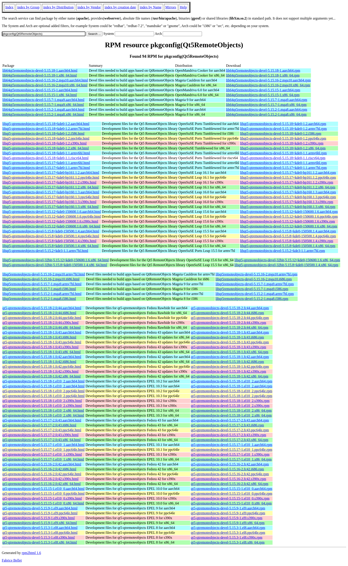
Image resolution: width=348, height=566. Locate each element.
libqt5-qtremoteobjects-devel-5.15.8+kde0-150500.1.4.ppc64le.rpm (288, 236)
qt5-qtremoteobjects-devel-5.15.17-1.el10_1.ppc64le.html (43, 449)
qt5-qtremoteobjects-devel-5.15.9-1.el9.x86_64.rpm (228, 523)
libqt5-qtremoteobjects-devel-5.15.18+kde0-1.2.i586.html (43, 133)
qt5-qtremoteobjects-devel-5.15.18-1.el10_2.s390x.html (42, 401)
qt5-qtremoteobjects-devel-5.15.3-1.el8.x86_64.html (39, 542)
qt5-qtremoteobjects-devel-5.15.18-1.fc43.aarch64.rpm (230, 332)
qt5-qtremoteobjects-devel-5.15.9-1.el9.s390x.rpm (226, 518)
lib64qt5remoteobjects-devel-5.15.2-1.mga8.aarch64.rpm (266, 109)
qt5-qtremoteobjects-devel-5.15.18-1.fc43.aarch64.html (41, 332)
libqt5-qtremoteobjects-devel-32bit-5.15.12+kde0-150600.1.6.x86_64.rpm (287, 260)
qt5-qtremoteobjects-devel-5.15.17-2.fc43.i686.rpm (227, 425)
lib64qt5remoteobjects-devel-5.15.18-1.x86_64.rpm (262, 75)
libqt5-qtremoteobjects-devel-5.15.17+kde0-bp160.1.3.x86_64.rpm (287, 207)
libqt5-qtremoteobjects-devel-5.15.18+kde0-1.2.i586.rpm (280, 133)
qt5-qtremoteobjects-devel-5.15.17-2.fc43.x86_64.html (41, 440)
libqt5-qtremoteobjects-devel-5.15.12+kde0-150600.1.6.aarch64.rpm (289, 212)
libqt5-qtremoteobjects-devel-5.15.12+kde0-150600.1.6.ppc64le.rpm (289, 216)
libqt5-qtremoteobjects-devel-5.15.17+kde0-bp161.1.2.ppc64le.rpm (288, 177)
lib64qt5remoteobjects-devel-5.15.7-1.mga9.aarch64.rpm (266, 100)
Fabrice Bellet (12, 560)
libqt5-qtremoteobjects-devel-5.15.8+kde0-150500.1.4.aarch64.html (50, 231)
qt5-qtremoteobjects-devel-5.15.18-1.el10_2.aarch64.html (43, 381)
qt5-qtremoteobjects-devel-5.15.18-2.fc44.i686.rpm (227, 313)
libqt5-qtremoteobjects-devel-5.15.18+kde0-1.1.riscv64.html (45, 158)
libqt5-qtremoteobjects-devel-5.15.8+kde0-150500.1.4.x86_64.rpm (287, 246)
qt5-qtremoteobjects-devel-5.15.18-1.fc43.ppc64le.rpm (230, 342)
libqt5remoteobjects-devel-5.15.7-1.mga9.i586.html (39, 289)
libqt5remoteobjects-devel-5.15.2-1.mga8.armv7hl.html (41, 294)
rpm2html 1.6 (31, 553)
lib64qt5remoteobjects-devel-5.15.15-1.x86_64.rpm (262, 95)
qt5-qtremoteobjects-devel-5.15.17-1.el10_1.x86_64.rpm (231, 459)
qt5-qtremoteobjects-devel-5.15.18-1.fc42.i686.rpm (227, 362)
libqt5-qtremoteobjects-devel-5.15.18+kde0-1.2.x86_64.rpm (283, 148)
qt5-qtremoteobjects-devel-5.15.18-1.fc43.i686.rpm (227, 337)
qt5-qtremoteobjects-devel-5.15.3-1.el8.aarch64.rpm (228, 528)
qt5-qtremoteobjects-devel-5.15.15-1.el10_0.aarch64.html (43, 489)
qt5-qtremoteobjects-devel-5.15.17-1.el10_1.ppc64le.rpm (231, 449)
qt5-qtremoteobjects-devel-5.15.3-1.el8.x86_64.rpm (228, 542)
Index (9, 7)
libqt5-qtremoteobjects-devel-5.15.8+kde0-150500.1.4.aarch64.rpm (288, 231)
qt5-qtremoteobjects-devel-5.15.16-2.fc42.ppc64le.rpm (230, 474)
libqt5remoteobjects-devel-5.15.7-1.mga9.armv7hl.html (41, 284)
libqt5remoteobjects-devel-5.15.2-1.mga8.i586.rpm (252, 299)
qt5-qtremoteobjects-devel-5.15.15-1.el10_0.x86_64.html (43, 503)
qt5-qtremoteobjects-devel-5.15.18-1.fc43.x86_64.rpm (229, 352)
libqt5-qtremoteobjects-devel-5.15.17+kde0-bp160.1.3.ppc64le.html (50, 197)
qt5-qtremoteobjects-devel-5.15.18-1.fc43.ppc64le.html (41, 342)
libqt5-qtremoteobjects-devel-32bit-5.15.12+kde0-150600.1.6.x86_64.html (55, 260)
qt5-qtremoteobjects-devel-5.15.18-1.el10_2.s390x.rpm (230, 401)
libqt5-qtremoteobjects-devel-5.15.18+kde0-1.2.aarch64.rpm (283, 124)
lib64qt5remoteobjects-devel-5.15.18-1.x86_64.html (39, 75)
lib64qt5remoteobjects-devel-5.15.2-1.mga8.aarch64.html (43, 109)
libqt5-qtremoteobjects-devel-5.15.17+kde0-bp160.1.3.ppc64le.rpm (288, 197)
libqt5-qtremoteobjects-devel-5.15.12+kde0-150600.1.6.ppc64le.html (51, 216)
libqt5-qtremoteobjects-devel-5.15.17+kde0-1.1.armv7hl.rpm (283, 168)
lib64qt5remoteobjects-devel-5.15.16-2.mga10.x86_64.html (44, 85)
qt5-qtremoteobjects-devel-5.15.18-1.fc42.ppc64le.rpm (230, 366)
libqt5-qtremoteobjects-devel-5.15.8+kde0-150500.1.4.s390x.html (49, 241)
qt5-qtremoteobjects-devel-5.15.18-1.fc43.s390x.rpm (228, 347)
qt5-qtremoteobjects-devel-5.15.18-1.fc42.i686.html (39, 362)
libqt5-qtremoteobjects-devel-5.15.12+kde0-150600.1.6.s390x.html (50, 221)
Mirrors (170, 7)
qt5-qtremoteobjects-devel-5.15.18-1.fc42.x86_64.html (41, 376)
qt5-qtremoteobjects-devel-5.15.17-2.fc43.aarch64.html (41, 420)
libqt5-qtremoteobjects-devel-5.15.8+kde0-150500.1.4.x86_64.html (50, 246)
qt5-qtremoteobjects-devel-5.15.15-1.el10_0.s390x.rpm (230, 498)
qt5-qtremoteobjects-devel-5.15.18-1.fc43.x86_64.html (41, 352)
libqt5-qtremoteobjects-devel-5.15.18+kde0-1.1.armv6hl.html (46, 153)
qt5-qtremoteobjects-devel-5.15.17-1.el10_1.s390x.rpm (230, 454)
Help (183, 7)
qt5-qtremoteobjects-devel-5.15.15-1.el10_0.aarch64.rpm (231, 489)
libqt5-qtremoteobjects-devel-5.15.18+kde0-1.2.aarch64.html (45, 124)
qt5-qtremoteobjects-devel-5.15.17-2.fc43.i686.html (39, 425)
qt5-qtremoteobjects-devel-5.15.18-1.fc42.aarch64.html (41, 357)
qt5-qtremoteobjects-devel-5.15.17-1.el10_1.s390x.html (42, 454)
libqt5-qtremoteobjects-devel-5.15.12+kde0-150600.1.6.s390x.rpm (287, 221)
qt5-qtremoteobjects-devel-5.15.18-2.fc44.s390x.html (40, 323)
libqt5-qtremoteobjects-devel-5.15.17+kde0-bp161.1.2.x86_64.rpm (287, 187)
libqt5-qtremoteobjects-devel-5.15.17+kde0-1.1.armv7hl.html (46, 168)
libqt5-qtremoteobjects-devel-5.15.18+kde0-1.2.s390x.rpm (282, 143)
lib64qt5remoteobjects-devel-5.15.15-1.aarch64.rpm (263, 90)
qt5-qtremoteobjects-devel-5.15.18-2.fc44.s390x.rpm (228, 323)
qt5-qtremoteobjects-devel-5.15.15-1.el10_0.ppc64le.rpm (231, 493)
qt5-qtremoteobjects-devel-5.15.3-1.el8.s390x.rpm (226, 537)
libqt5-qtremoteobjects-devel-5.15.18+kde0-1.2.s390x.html (44, 143)
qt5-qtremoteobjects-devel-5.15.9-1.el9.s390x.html (38, 518)
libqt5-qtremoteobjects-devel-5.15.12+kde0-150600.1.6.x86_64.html (51, 226)
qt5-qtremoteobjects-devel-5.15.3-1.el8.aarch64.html (39, 528)
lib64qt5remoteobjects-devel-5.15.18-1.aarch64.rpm (263, 70)
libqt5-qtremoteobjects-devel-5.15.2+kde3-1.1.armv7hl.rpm (282, 251)
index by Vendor (89, 7)
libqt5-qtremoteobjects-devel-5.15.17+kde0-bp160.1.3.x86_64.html (50, 207)
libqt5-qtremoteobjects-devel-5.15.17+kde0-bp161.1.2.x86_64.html (50, 187)
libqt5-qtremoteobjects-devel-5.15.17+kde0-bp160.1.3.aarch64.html (50, 192)
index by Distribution (58, 7)
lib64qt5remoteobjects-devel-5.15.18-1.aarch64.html (39, 70)
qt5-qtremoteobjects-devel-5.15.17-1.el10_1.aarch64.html (43, 445)
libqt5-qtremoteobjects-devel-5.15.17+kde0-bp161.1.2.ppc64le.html (50, 177)
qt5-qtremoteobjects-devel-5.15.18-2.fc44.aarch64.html (41, 308)
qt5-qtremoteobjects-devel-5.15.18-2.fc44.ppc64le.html (41, 318)
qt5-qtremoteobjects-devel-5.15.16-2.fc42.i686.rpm (227, 469)
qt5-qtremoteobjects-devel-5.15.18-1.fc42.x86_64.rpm (229, 376)
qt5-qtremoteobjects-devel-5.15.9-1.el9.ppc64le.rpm (228, 513)
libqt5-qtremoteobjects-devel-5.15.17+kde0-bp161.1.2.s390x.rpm (286, 182)
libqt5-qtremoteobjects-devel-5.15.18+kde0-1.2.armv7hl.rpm (283, 129)
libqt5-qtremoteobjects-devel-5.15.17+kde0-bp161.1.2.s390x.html (49, 182)
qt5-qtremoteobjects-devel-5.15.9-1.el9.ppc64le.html (39, 513)
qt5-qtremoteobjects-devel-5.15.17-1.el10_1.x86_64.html (43, 459)
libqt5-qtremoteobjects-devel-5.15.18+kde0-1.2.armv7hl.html (46, 129)
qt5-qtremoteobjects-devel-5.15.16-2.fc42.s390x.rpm (228, 479)
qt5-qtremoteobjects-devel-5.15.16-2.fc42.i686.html (39, 469)
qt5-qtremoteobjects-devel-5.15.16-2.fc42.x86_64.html (41, 484)
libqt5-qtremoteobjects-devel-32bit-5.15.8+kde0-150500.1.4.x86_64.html (54, 265)
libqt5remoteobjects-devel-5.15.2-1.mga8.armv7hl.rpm (255, 294)
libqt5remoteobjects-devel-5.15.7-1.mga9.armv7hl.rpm (255, 284)
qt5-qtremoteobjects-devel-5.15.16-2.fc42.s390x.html (40, 479)
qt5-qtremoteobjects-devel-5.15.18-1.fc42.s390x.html (40, 371)
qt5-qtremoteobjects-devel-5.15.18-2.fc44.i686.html (39, 313)
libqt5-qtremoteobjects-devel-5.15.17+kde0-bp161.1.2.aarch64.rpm (288, 172)
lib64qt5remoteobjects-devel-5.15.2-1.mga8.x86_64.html (43, 114)
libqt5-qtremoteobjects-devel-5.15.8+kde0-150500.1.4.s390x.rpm (286, 241)
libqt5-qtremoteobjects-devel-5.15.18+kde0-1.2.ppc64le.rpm (283, 138)
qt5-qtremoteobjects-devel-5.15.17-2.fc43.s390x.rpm (228, 435)
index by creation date (120, 7)
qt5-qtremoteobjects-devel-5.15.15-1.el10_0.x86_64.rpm (231, 503)
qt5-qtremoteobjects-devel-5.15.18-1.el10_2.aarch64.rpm (231, 381)
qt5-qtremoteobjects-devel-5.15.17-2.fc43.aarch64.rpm (230, 420)
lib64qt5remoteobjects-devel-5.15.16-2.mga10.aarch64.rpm (268, 80)
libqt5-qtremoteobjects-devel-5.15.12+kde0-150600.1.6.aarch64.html (51, 212)
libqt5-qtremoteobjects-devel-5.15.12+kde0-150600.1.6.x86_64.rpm (288, 226)
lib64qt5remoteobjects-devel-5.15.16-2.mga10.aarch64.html (45, 80)
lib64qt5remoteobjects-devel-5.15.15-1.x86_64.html (39, 95)
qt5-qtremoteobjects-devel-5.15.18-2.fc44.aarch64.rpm (230, 308)
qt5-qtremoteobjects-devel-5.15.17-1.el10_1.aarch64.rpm (231, 445)
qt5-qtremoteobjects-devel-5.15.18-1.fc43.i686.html (39, 337)
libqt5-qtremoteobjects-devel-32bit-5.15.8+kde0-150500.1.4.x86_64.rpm (286, 265)
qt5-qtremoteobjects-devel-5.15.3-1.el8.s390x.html (38, 537)
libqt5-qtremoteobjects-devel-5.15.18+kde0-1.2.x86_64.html (45, 148)
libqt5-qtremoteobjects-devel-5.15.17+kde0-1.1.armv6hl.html (46, 163)
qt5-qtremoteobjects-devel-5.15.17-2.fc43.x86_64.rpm (229, 440)
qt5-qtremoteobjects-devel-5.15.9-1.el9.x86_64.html (39, 523)
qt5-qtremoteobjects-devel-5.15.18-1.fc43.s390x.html (40, 347)
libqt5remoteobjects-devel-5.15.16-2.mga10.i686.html (40, 279)
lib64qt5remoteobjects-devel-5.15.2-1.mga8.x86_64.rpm (266, 114)
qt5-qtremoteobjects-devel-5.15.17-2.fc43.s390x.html (40, 435)
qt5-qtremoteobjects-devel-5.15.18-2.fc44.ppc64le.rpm (230, 318)
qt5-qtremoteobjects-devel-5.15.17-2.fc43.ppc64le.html (41, 430)
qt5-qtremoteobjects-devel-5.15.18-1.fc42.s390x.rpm (228, 371)
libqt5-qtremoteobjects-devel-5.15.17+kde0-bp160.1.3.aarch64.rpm (288, 192)
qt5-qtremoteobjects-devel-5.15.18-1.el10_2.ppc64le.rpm (231, 391)
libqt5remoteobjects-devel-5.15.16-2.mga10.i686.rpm (254, 279)
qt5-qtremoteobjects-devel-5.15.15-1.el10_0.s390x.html (42, 498)
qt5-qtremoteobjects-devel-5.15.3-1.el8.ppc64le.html (39, 532)
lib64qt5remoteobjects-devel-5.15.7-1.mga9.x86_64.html (43, 105)
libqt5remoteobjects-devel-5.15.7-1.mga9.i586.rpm (252, 289)
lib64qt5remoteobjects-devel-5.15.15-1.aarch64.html (39, 90)
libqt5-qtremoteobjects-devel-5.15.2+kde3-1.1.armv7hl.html (45, 251)
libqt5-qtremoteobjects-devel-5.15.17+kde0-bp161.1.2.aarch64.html (50, 172)
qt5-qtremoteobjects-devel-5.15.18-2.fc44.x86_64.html (41, 327)
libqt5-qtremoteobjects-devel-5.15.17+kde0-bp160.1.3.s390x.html (49, 202)
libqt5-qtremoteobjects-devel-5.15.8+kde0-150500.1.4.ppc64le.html (50, 236)
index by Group (28, 7)
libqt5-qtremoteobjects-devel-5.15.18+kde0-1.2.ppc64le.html (45, 138)
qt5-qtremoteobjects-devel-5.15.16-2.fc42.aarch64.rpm (230, 464)
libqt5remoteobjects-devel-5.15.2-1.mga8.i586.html (39, 299)
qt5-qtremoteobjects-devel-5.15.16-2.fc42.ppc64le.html (41, 474)
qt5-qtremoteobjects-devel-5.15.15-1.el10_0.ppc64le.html (43, 493)
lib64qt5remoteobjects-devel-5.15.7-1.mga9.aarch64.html (43, 100)
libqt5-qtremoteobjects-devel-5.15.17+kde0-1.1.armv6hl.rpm (283, 163)
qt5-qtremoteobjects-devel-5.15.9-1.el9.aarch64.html (39, 508)
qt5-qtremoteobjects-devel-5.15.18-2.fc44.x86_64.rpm (229, 327)
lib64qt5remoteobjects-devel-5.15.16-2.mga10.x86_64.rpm (268, 85)
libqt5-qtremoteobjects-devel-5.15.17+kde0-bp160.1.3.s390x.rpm (286, 202)
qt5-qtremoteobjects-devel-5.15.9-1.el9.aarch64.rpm (228, 508)
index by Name (151, 7)
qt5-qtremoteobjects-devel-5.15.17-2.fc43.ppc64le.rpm (230, 430)
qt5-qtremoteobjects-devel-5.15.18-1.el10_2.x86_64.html (43, 410)
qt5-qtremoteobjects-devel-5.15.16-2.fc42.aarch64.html (41, 464)
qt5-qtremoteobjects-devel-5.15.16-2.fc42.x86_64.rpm (229, 484)
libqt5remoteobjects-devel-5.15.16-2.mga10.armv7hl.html (43, 274)
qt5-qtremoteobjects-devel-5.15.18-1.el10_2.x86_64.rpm (231, 410)
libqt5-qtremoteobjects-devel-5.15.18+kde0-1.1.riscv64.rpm (282, 158)
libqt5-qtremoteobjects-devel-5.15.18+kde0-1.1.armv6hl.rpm (283, 153)
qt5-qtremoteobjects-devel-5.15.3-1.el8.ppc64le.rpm (228, 532)
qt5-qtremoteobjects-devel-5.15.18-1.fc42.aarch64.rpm (230, 357)
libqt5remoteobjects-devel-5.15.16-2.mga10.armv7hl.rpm (256, 274)
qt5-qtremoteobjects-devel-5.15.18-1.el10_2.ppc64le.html (43, 391)
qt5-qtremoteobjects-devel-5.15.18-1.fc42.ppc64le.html (41, 366)
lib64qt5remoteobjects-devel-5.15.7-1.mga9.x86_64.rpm (266, 105)
